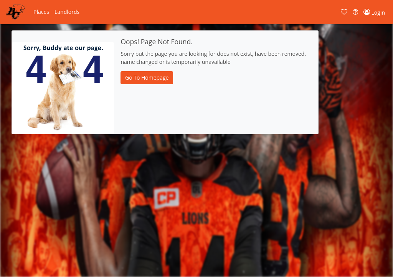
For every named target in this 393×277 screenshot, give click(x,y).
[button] (41, 12)
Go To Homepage (146, 77)
